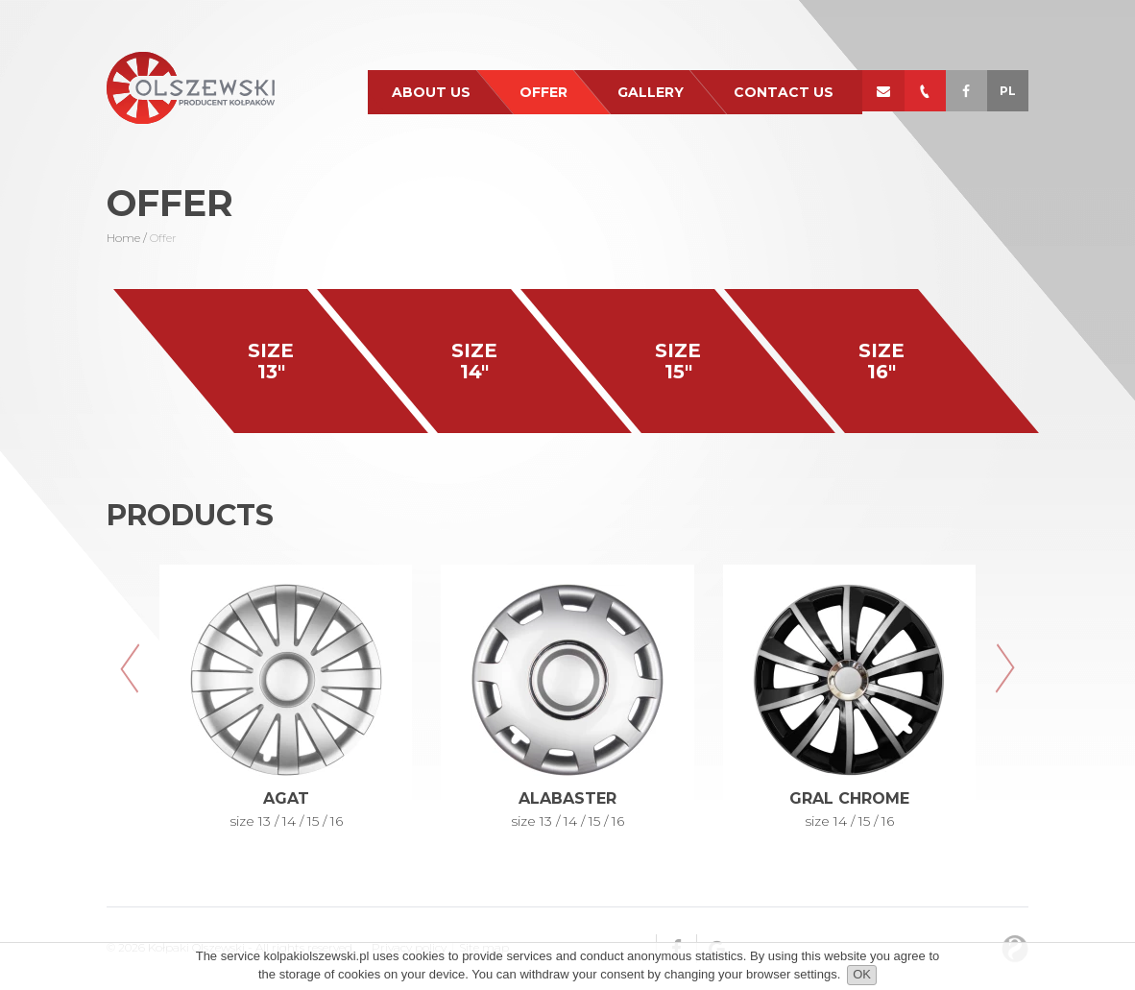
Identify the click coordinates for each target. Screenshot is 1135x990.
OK (862, 974)
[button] (131, 668)
